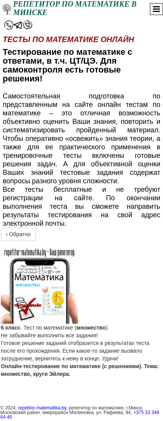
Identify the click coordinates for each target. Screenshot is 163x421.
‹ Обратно (18, 234)
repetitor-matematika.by (42, 408)
